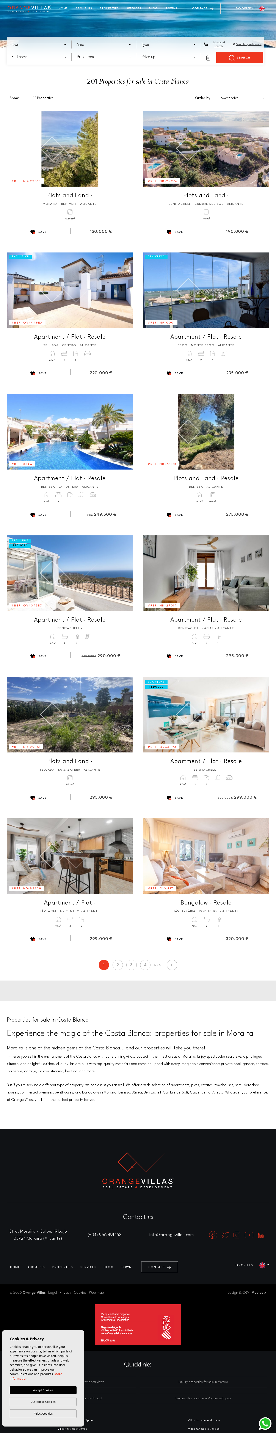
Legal (52, 1293)
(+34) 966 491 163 (104, 1235)
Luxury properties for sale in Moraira (203, 1382)
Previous (13, 149)
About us (83, 8)
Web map (96, 1293)
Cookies (80, 1293)
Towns (171, 8)
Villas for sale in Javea (72, 1429)
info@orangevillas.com (171, 1235)
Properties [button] (109, 8)
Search (240, 58)
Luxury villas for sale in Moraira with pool (203, 1398)
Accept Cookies (43, 1390)
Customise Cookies (43, 1402)
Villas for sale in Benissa (204, 1429)
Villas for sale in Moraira (204, 1420)
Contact (202, 8)
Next (126, 149)
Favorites (244, 8)
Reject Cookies (43, 1414)
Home (63, 8)
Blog (153, 8)
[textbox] (40, 44)
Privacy (65, 1293)
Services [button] (133, 8)
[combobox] (38, 44)
